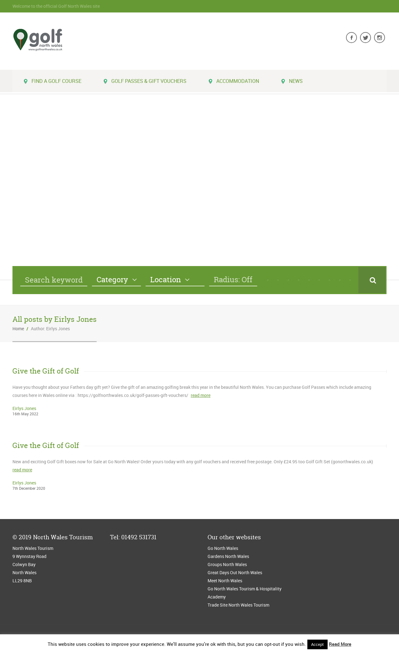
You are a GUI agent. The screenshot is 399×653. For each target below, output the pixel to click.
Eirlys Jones (24, 408)
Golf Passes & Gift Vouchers (144, 81)
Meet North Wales (225, 581)
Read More (340, 644)
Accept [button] (317, 644)
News (292, 81)
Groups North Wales (227, 564)
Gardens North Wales (228, 556)
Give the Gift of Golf (45, 371)
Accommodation (233, 81)
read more (200, 395)
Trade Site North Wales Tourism (239, 605)
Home (18, 328)
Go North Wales (223, 548)
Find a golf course (52, 81)
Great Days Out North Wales (235, 572)
